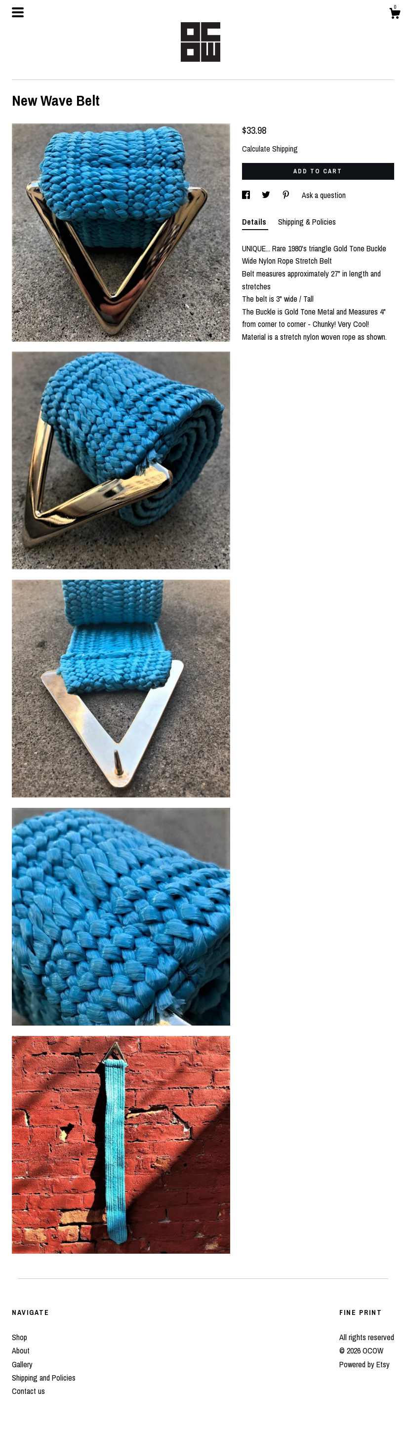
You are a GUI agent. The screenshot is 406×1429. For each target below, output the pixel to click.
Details (255, 221)
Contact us (28, 1391)
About (21, 1350)
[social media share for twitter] (267, 195)
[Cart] (394, 14)
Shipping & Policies (307, 221)
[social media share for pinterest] (287, 195)
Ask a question (324, 195)
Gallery (22, 1364)
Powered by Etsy (364, 1364)
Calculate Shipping (270, 148)
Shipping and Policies (44, 1377)
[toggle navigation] (18, 12)
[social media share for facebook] (247, 195)
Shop (19, 1337)
